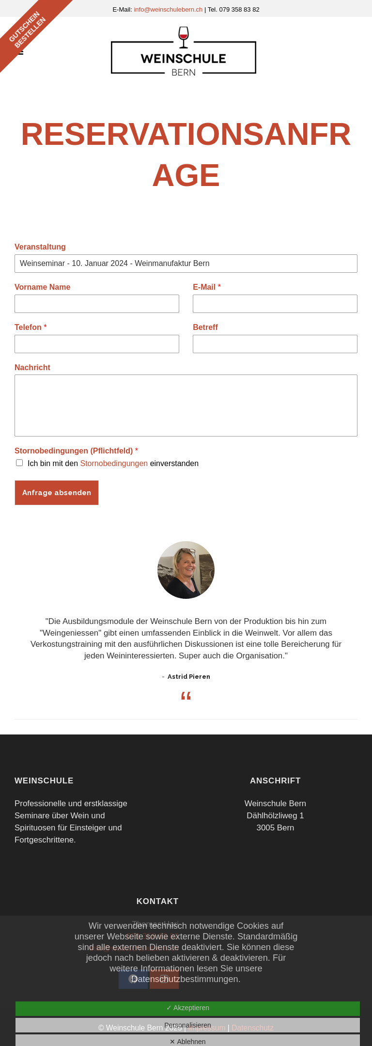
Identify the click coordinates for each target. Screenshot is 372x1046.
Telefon (30, 327)
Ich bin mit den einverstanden (113, 463)
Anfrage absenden (56, 492)
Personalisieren (187, 1025)
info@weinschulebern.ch (169, 9)
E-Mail (207, 287)
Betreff (205, 327)
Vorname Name (42, 287)
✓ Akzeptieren (187, 1008)
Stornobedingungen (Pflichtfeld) (76, 451)
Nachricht (32, 367)
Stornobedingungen (114, 463)
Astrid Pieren (189, 676)
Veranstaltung (40, 247)
